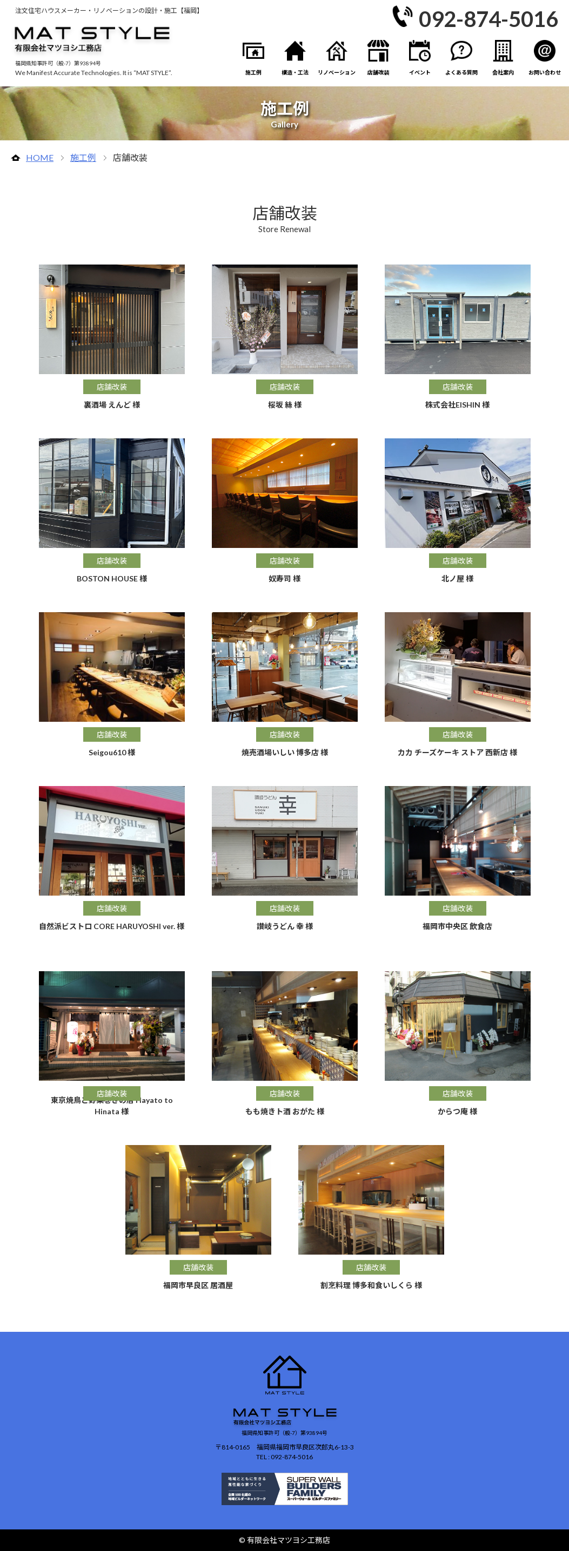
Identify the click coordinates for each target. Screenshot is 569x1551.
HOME (39, 157)
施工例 (83, 157)
